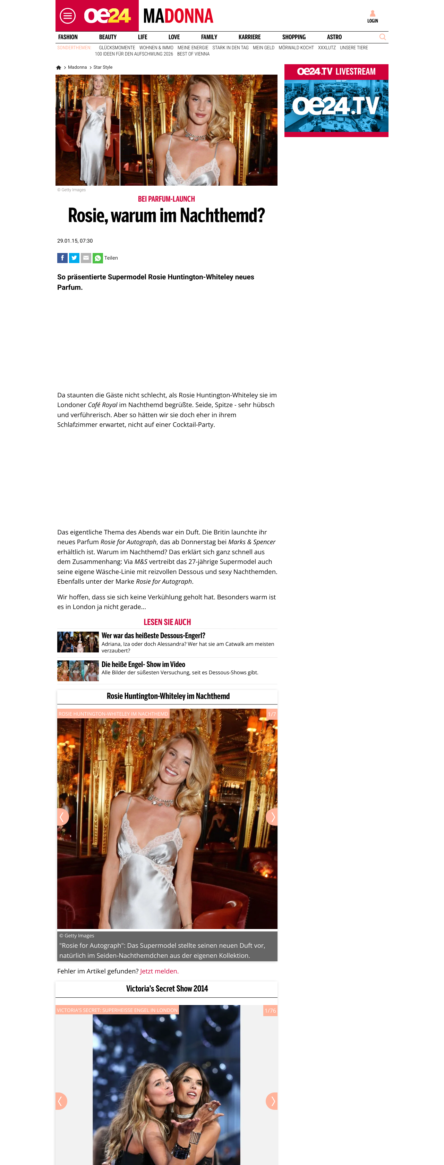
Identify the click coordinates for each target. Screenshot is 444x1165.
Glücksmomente (117, 48)
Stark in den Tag (231, 48)
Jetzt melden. (159, 971)
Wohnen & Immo (156, 48)
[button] (66, 16)
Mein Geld (263, 48)
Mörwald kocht (296, 48)
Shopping (294, 37)
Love (174, 37)
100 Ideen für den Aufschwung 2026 (134, 54)
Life (142, 37)
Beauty (108, 37)
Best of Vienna (193, 54)
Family (209, 37)
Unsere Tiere (354, 48)
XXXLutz (327, 48)
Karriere (250, 37)
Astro (334, 37)
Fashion (68, 37)
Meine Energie (193, 48)
